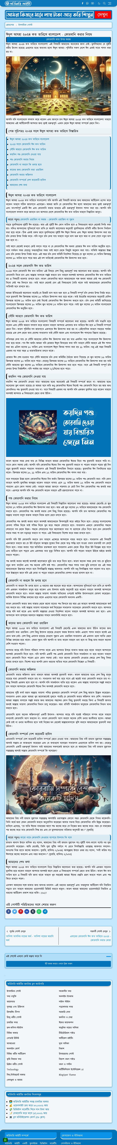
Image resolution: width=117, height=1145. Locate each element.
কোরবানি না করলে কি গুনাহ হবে (26, 165)
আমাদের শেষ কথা (18, 185)
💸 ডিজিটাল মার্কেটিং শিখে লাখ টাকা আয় (29, 1109)
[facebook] (82, 3)
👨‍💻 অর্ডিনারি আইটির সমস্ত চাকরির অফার (29, 1102)
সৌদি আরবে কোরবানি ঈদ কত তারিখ (28, 149)
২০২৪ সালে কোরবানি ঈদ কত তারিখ (27, 144)
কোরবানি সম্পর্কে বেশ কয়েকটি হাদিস (28, 180)
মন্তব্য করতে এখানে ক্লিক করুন (58, 963)
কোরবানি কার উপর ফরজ (58, 39)
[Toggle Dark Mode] (99, 3)
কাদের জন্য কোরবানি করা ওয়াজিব (26, 170)
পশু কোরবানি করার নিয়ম (22, 160)
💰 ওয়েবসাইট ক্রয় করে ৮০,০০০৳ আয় (28, 1105)
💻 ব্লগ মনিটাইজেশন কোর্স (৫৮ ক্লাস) (27, 1117)
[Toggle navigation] (109, 3)
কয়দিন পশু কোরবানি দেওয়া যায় (25, 154)
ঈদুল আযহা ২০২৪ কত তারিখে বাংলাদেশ (29, 139)
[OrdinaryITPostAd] (58, 15)
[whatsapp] (87, 3)
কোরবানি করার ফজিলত (21, 175)
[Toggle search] (104, 3)
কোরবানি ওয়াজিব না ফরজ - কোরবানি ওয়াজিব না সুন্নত (47, 219)
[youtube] (92, 3)
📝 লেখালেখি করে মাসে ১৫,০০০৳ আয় (28, 1113)
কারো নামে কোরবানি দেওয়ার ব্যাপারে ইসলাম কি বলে (46, 837)
